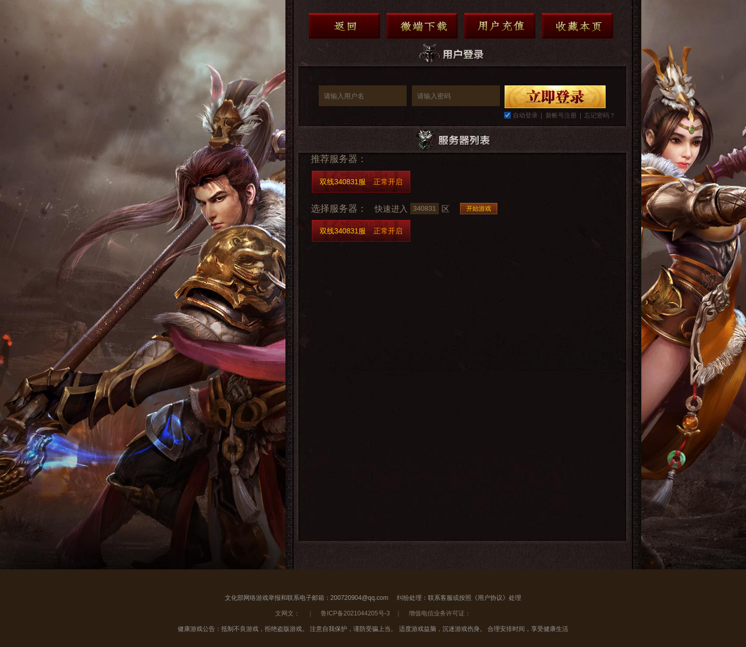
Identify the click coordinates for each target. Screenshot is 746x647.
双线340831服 (361, 182)
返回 (344, 26)
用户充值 (500, 26)
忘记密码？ (599, 115)
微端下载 (422, 26)
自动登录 (525, 115)
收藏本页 (577, 26)
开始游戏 (478, 208)
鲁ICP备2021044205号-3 (355, 613)
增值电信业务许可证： (440, 613)
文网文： (288, 613)
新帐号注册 (561, 115)
